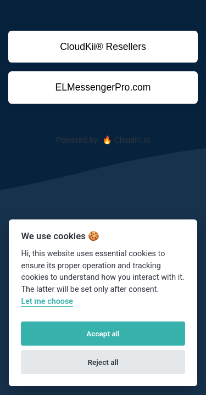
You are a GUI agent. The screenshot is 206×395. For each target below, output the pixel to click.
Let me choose (47, 301)
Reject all (102, 362)
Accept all (103, 333)
